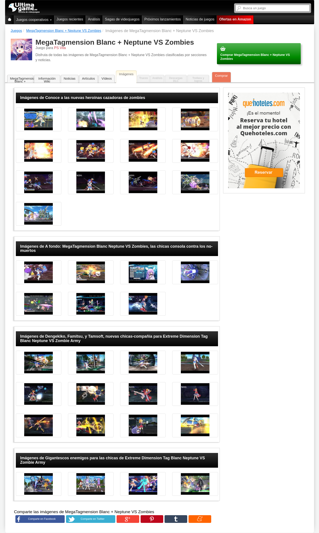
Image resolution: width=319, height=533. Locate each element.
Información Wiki (46, 80)
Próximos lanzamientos (162, 19)
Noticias (69, 78)
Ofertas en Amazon (235, 19)
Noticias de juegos (200, 19)
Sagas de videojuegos (122, 19)
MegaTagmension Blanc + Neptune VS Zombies (21, 80)
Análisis (94, 19)
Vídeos (106, 78)
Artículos (88, 78)
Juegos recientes (70, 19)
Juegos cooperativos (34, 20)
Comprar (221, 75)
